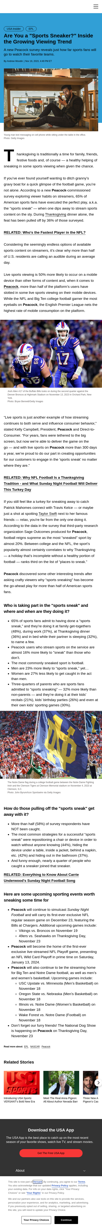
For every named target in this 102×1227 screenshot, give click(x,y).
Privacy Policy (60, 1185)
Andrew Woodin (15, 61)
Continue (66, 1220)
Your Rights (34, 1192)
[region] (51, 1201)
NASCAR (35, 1046)
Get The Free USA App (51, 1153)
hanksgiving (56, 214)
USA (9, 6)
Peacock (11, 287)
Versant (37, 1181)
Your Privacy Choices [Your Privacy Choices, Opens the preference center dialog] (36, 1220)
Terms (81, 1181)
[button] (98, 1082)
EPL (26, 1046)
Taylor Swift (48, 514)
